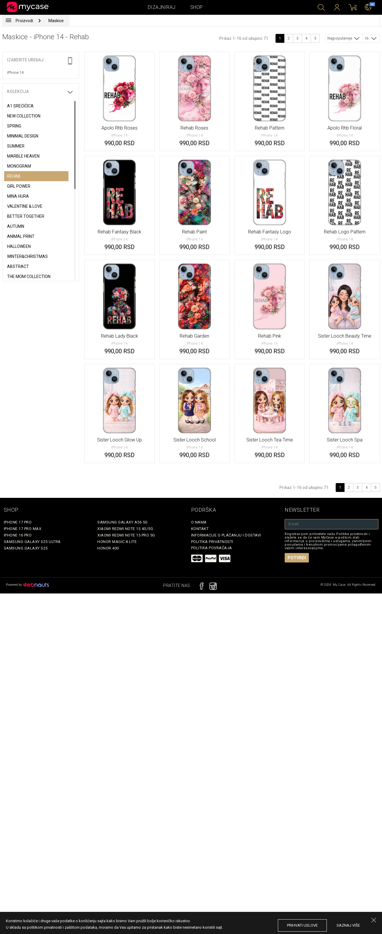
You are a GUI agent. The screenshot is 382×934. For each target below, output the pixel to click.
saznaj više (348, 925)
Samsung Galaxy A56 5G (122, 522)
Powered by (27, 585)
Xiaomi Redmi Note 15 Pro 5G (126, 535)
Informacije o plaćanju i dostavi (226, 535)
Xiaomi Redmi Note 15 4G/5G (125, 528)
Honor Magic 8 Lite (117, 541)
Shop (196, 7)
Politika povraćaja (211, 548)
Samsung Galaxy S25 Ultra (32, 541)
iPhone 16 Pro (18, 535)
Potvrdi (297, 557)
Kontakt (200, 528)
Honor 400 (108, 548)
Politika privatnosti (212, 541)
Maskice (56, 20)
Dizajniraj (162, 7)
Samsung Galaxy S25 (26, 548)
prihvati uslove (302, 925)
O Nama (199, 522)
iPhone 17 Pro (18, 522)
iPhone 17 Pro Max (23, 528)
